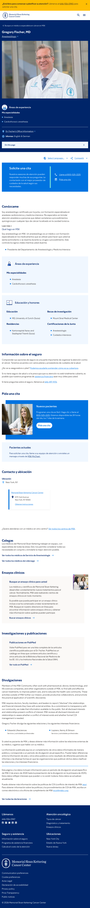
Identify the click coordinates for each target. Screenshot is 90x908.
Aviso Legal (7, 881)
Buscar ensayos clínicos (20, 618)
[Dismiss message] (86, 5)
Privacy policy (8, 889)
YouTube (13, 823)
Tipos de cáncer (53, 819)
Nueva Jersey (52, 847)
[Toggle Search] (78, 15)
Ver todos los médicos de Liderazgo (18, 561)
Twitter (9, 823)
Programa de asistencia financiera (17, 843)
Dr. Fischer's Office (21, 131)
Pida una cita (65, 179)
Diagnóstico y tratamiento (58, 823)
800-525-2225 (43, 415)
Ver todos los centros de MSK (61, 529)
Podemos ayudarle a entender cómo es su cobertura (54, 368)
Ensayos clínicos (53, 827)
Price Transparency (10, 893)
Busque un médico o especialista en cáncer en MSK (25, 26)
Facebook (6, 823)
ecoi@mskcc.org (60, 790)
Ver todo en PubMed (18, 664)
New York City (52, 839)
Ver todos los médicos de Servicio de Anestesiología (26, 555)
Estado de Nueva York (56, 843)
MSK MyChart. (34, 456)
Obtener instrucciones (24, 504)
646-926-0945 (66, 4)
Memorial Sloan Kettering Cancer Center (27, 493)
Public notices (8, 897)
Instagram (3, 823)
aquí (84, 784)
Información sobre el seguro (15, 839)
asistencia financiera (44, 376)
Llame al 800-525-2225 (70, 174)
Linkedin (16, 823)
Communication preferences (15, 873)
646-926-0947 (8, 819)
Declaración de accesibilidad (15, 885)
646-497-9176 (51, 382)
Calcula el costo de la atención (16, 847)
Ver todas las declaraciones (14, 799)
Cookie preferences (11, 877)
